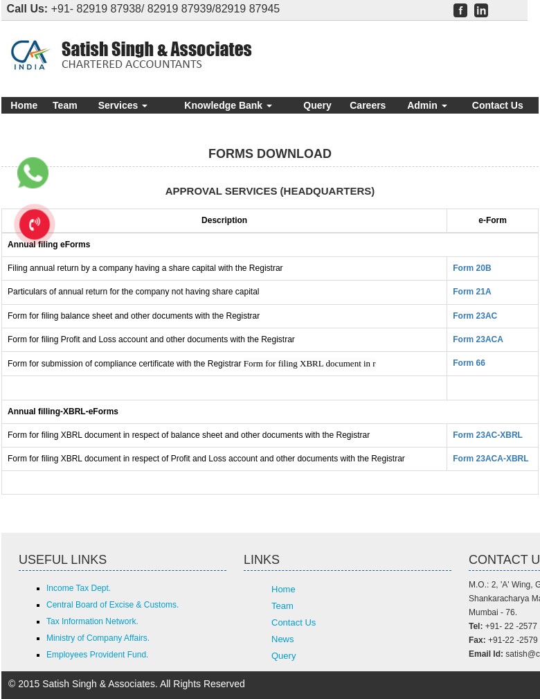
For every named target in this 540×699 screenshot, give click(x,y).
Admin (427, 105)
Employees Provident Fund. (97, 655)
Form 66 (469, 363)
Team (65, 105)
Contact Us (497, 105)
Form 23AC (475, 316)
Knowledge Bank (228, 105)
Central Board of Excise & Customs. (112, 605)
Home (23, 105)
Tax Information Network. (92, 621)
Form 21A (472, 292)
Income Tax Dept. (78, 588)
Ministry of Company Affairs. (98, 638)
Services (123, 105)
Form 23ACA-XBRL (490, 458)
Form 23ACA (478, 339)
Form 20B (472, 268)
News (282, 639)
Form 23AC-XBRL (488, 435)
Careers (368, 105)
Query (317, 105)
